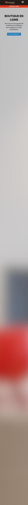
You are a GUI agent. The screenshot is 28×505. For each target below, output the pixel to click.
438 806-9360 (14, 6)
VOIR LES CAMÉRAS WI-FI (14, 34)
